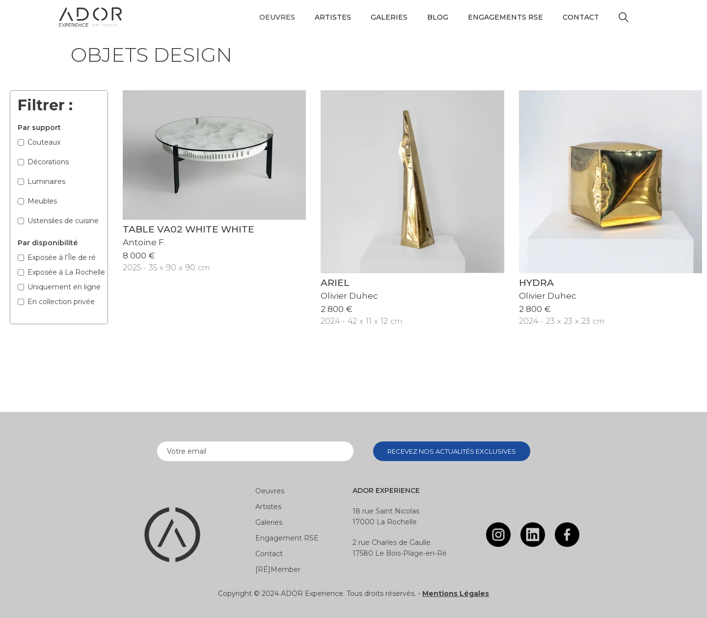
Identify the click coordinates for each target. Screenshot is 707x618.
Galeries (389, 17)
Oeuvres (269, 491)
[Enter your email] (255, 451)
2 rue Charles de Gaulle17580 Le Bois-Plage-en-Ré (400, 548)
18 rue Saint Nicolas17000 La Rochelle (386, 516)
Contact (581, 17)
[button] (277, 17)
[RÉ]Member (277, 569)
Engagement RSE (287, 538)
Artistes (333, 17)
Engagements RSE (505, 17)
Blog (437, 17)
